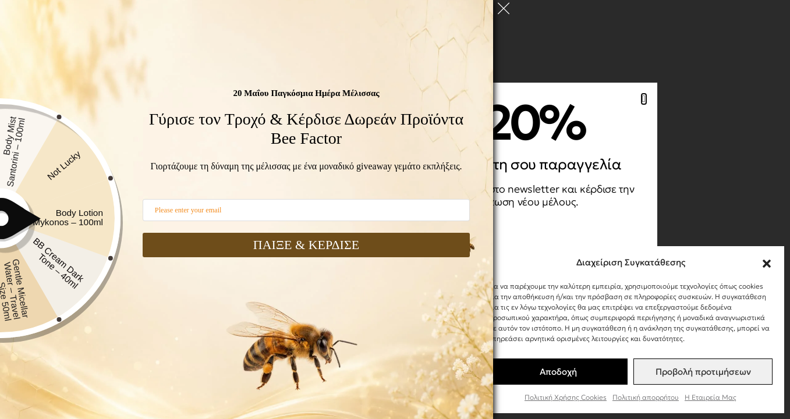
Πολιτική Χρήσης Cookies (566, 397)
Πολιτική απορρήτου (645, 397)
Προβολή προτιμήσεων (703, 371)
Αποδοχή (558, 371)
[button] (767, 262)
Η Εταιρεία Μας (710, 397)
